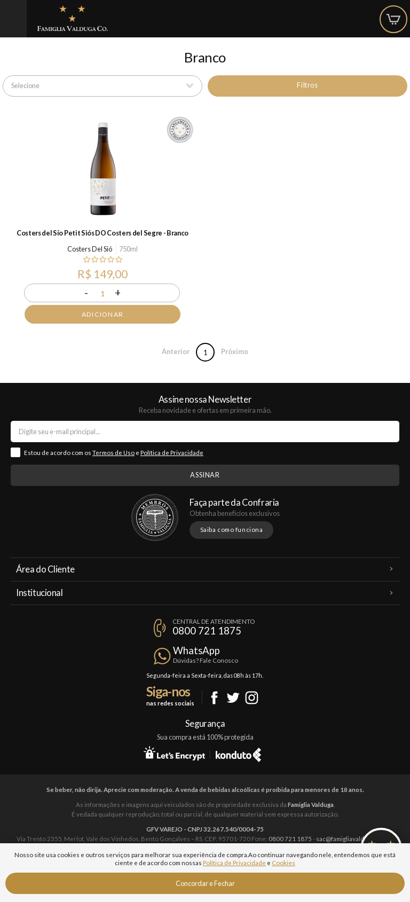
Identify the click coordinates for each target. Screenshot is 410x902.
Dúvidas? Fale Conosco (205, 660)
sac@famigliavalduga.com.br (355, 838)
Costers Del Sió (89, 249)
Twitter (233, 697)
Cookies (283, 862)
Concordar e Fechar (205, 883)
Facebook (214, 697)
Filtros (307, 85)
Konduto (238, 753)
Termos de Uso (113, 452)
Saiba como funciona (231, 529)
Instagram (251, 697)
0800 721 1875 (206, 631)
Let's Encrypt (174, 753)
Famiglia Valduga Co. (72, 18)
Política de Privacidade (171, 452)
